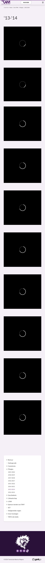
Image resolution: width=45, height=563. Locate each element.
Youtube (24, 550)
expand (7, 460)
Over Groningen (13, 514)
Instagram (20, 550)
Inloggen (26, 2)
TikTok (27, 550)
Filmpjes (21, 7)
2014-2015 (11, 486)
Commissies (12, 466)
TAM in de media (13, 517)
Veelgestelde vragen (14, 510)
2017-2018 (11, 478)
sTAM (10, 501)
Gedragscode (12, 463)
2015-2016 (11, 483)
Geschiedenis (12, 495)
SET (9, 507)
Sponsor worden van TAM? (16, 504)
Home (10, 7)
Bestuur (10, 460)
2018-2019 (11, 475)
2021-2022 (11, 472)
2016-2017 (11, 481)
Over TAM (15, 7)
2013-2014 (27, 7)
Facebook (17, 550)
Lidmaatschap (12, 498)
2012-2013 (11, 492)
